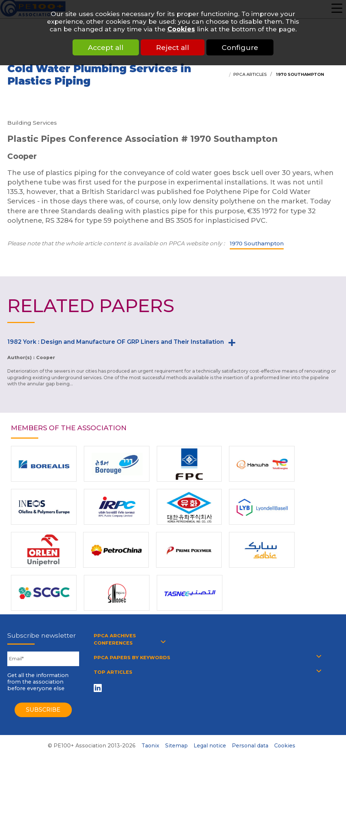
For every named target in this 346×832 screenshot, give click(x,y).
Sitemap (176, 745)
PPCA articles (250, 74)
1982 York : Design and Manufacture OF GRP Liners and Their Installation (115, 341)
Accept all (106, 47)
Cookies (181, 29)
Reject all (172, 47)
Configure (240, 47)
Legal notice (210, 745)
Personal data (250, 745)
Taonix (150, 745)
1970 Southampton (299, 74)
